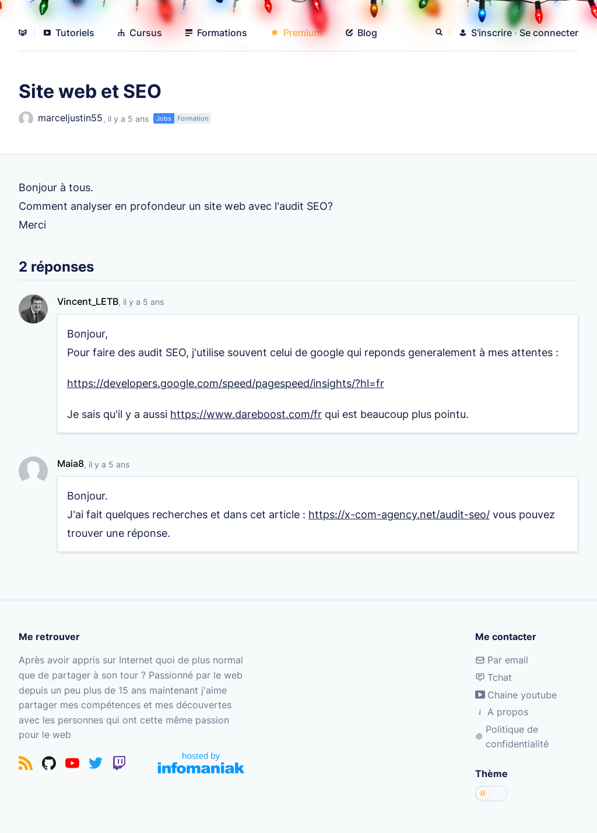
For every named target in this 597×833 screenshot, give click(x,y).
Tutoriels (69, 32)
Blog (361, 32)
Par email (501, 659)
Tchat (493, 677)
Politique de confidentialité (511, 737)
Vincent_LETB (87, 301)
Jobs (163, 118)
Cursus (140, 32)
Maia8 (70, 463)
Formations (216, 32)
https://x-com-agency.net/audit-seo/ (399, 514)
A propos (501, 711)
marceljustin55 (61, 118)
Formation (192, 118)
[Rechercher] (440, 32)
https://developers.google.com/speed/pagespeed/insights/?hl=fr (225, 383)
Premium (296, 32)
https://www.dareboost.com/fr (246, 413)
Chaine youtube (516, 694)
